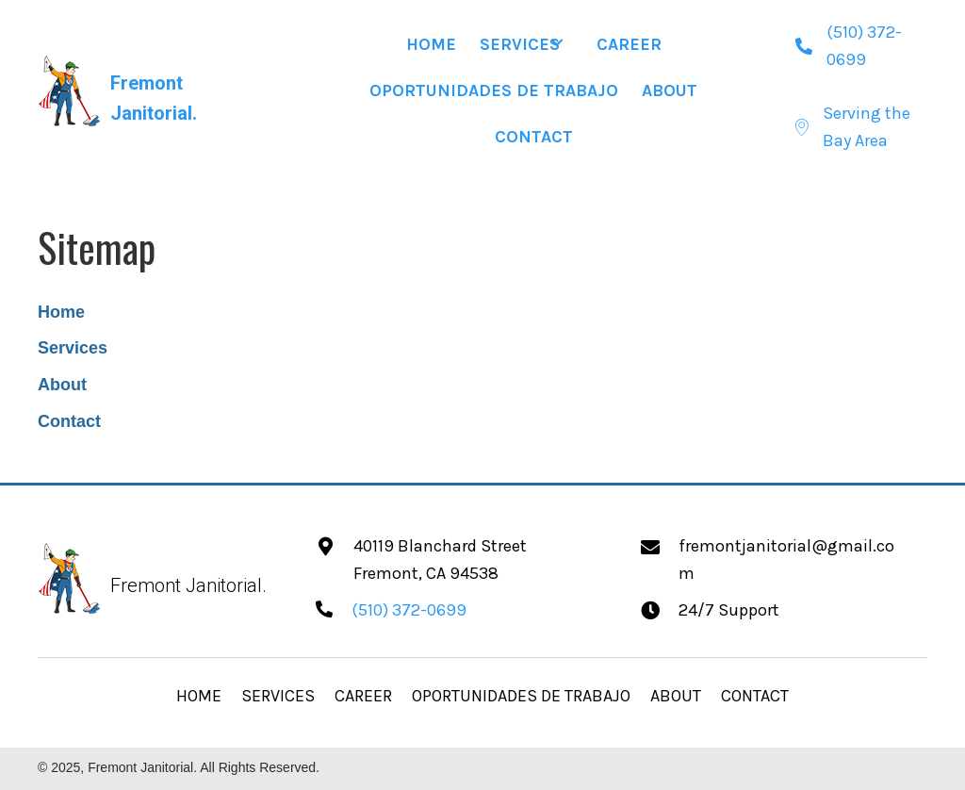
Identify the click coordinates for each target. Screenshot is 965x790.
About (62, 384)
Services (72, 347)
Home (61, 312)
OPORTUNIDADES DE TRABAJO (521, 695)
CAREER (363, 695)
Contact (69, 421)
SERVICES (278, 695)
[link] (431, 42)
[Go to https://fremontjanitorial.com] (155, 91)
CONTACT (755, 695)
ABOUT (675, 695)
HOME (198, 695)
